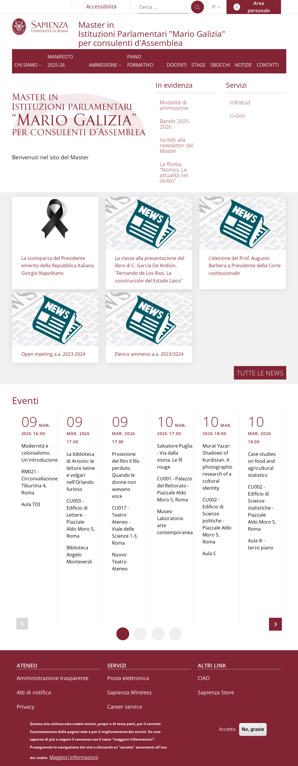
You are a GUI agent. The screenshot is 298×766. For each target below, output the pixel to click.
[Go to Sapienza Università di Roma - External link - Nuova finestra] (45, 26)
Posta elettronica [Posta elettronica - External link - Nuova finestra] (128, 678)
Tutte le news (260, 372)
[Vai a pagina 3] (157, 633)
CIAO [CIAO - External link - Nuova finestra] (204, 678)
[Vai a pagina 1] (122, 633)
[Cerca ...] (197, 7)
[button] (217, 7)
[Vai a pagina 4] (175, 633)
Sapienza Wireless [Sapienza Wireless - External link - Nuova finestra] (129, 692)
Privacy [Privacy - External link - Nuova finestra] (25, 706)
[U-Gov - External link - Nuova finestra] (254, 115)
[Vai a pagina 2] (140, 633)
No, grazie (253, 732)
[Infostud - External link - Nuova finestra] (254, 102)
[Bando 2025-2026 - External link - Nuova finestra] (184, 124)
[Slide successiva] (275, 624)
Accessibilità (101, 6)
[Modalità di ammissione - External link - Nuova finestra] (184, 105)
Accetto (227, 732)
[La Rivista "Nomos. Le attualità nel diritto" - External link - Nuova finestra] (184, 172)
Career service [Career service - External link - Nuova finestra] (124, 706)
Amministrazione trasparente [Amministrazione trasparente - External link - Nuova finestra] (52, 678)
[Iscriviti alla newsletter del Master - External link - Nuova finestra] (184, 145)
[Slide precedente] (22, 623)
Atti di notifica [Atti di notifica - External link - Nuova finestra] (34, 692)
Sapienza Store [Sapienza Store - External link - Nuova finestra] (216, 692)
